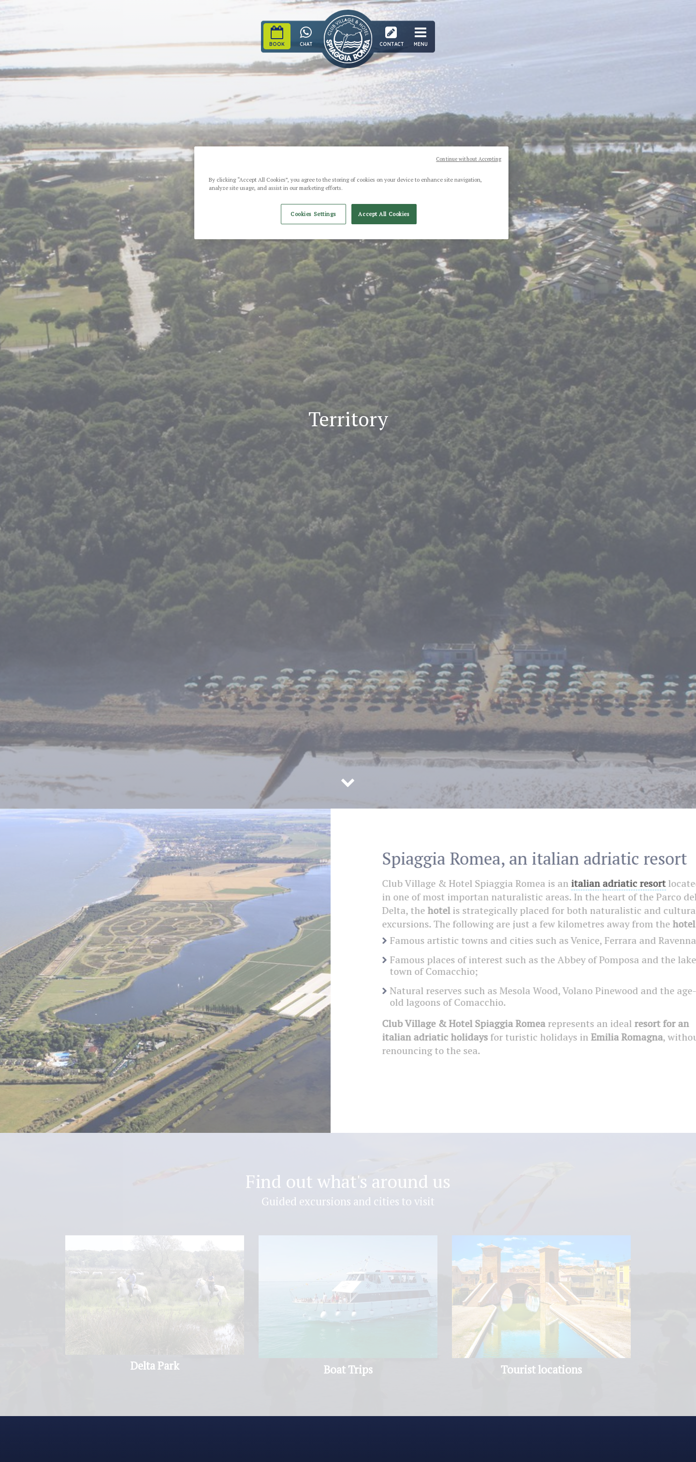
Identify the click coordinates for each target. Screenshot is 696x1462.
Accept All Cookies (383, 213)
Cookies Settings (313, 213)
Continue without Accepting (468, 159)
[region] (351, 192)
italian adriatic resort (627, 883)
